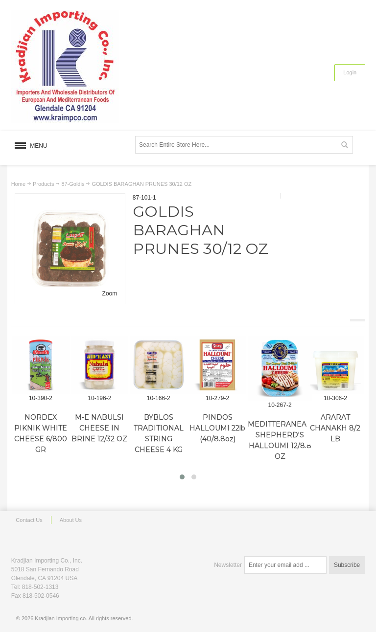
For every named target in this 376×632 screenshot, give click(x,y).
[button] (182, 477)
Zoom (110, 293)
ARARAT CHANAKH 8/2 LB (335, 428)
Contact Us (29, 520)
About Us (71, 520)
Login (349, 72)
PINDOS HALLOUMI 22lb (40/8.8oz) (217, 428)
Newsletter (228, 565)
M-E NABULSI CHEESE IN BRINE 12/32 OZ (99, 428)
